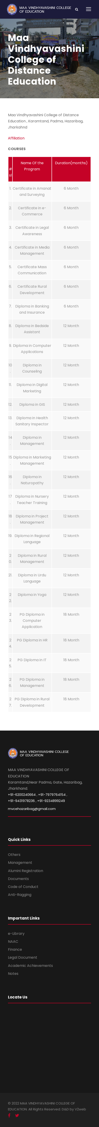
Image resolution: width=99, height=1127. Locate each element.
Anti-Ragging (19, 894)
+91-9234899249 (51, 800)
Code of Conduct (23, 886)
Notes (13, 973)
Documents (18, 878)
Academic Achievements (30, 965)
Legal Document (22, 957)
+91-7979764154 (52, 794)
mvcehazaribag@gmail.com (32, 808)
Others (14, 854)
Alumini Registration (25, 870)
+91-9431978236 (21, 800)
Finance (15, 949)
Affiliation (16, 138)
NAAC (13, 941)
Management (20, 862)
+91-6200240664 (22, 794)
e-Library (16, 933)
